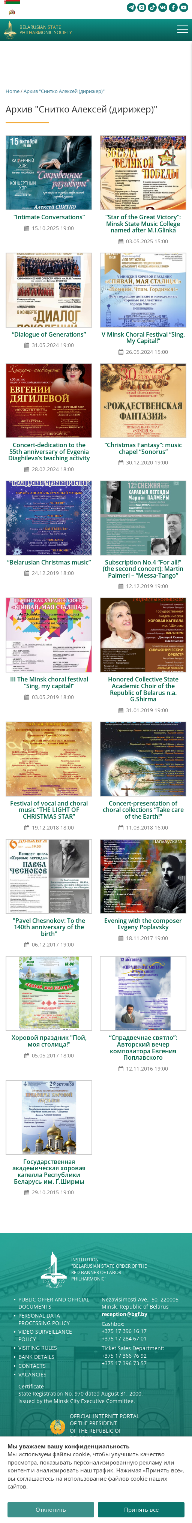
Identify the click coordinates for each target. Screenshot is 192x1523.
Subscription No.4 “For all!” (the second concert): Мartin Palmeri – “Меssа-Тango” (143, 569)
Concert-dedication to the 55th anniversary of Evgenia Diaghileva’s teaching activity (49, 451)
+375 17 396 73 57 (124, 1363)
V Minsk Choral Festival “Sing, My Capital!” (143, 337)
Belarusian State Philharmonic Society (46, 30)
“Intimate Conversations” (49, 217)
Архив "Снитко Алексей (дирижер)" (64, 91)
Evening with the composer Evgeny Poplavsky (143, 923)
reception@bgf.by (124, 1314)
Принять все (141, 1509)
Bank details (36, 1356)
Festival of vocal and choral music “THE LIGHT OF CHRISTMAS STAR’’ (49, 810)
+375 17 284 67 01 (124, 1338)
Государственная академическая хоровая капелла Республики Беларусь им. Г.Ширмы (49, 1172)
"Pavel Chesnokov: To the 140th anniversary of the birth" (49, 927)
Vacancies (32, 1374)
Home (13, 91)
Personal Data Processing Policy (44, 1319)
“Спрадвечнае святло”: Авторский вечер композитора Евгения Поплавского (143, 1047)
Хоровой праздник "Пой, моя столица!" (49, 1040)
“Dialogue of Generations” (49, 334)
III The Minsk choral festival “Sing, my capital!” (49, 682)
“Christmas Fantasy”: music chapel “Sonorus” (143, 448)
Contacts (32, 1365)
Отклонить (51, 1509)
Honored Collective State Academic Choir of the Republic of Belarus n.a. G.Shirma (143, 689)
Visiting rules (37, 1347)
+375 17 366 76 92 (124, 1355)
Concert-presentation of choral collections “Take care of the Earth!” (143, 810)
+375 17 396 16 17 (124, 1330)
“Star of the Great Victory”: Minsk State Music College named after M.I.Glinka (143, 223)
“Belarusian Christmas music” (49, 562)
